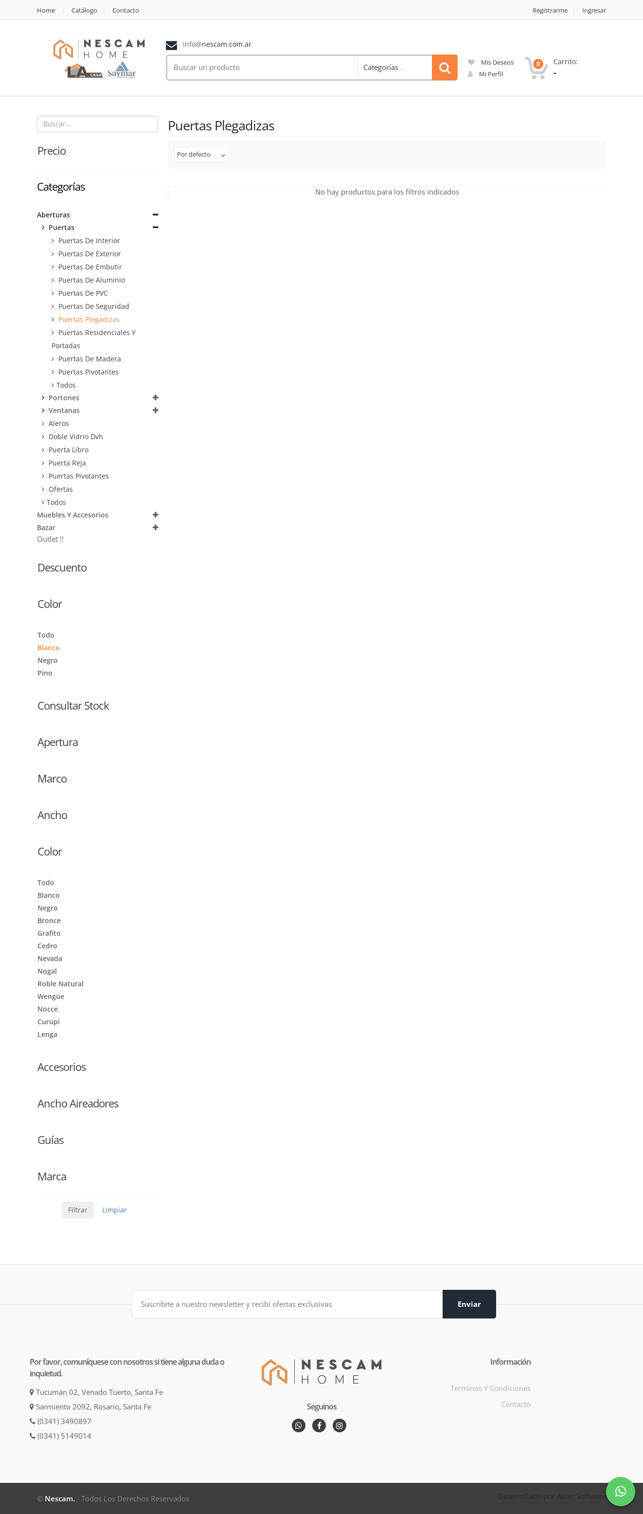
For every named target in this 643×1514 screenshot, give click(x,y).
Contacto (125, 10)
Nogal (47, 971)
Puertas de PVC (82, 293)
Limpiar (114, 1209)
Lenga (47, 1034)
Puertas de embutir (89, 266)
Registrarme (550, 10)
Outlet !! (50, 539)
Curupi (48, 1021)
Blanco (48, 647)
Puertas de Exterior (88, 253)
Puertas (60, 227)
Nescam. (60, 1498)
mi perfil (485, 74)
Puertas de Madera (88, 358)
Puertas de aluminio (90, 280)
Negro (47, 660)
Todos (66, 385)
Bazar (46, 527)
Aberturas (53, 214)
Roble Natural (60, 983)
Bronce (49, 920)
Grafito (49, 933)
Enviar (469, 1304)
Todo (45, 635)
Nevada (49, 958)
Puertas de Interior (88, 240)
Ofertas (60, 489)
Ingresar (594, 10)
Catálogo (84, 10)
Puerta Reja (66, 462)
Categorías (380, 67)
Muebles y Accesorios (72, 514)
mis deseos (491, 62)
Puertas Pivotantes (87, 371)
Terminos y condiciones (490, 1388)
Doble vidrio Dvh (75, 436)
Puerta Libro (68, 449)
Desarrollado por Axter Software (552, 1496)
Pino (45, 672)
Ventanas (63, 410)
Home (46, 10)
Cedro (47, 945)
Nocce (47, 1009)
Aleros (58, 423)
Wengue (50, 996)
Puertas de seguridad (92, 306)
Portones (63, 397)
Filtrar (78, 1209)
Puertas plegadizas (88, 319)
